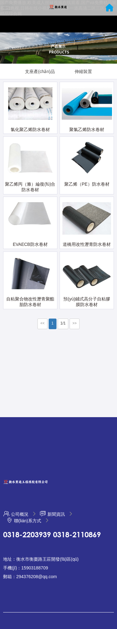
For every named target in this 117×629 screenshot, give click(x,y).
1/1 (63, 323)
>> (74, 323)
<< (42, 323)
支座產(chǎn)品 (40, 71)
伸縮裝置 (83, 71)
